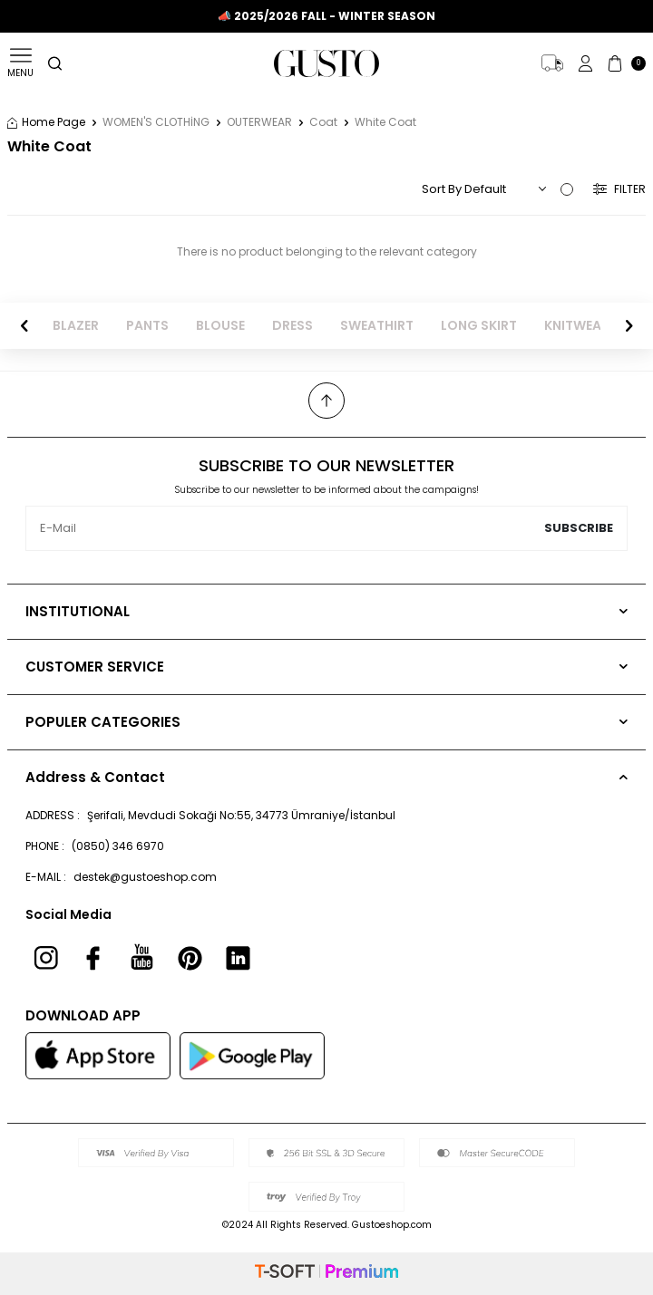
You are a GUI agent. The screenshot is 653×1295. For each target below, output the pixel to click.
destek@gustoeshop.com (145, 876)
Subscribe (578, 527)
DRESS (292, 325)
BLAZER (76, 325)
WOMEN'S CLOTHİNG (156, 122)
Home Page (46, 122)
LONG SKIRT (479, 325)
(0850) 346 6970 (118, 846)
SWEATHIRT (377, 325)
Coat (323, 122)
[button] (24, 325)
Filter (619, 189)
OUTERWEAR (259, 122)
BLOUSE (220, 325)
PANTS (147, 325)
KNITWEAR (576, 325)
